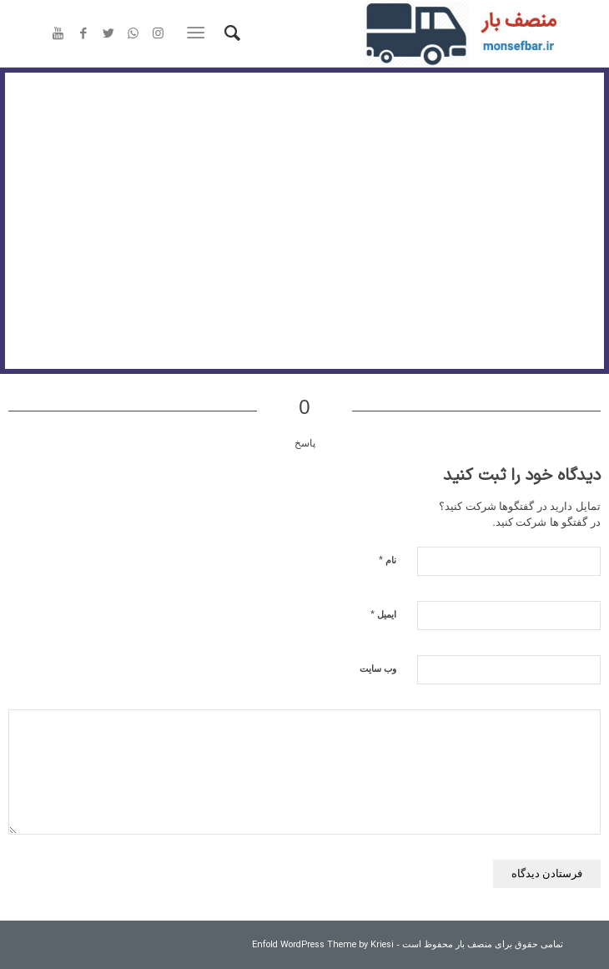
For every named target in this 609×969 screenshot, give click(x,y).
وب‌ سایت (378, 669)
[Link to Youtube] (58, 34)
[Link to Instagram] (158, 34)
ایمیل (383, 614)
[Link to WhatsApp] (133, 34)
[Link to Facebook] (83, 34)
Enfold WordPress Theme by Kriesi (323, 945)
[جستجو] (230, 33)
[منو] (199, 33)
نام (387, 559)
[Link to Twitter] (108, 34)
